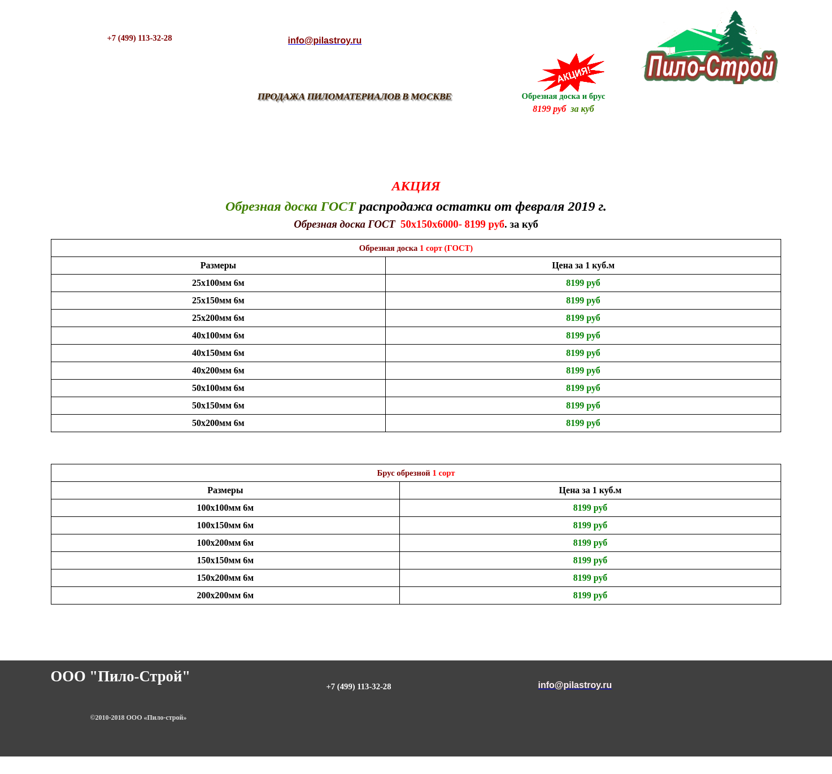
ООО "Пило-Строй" (121, 676)
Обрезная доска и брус (564, 96)
